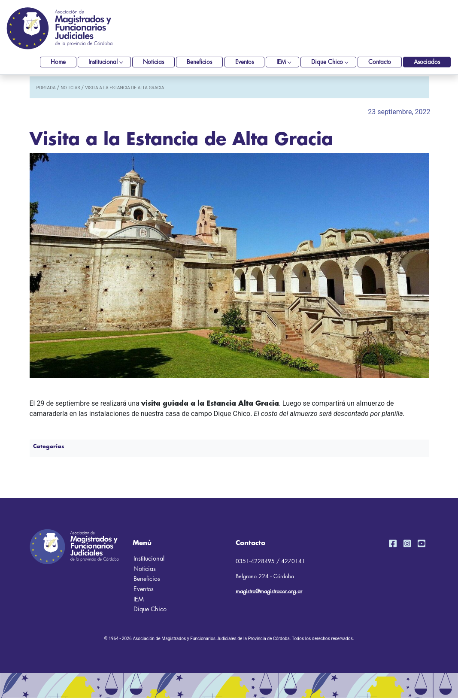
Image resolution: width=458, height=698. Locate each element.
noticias (70, 88)
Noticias (153, 62)
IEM (281, 62)
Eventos (244, 62)
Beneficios (199, 62)
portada (46, 88)
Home (58, 62)
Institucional (103, 62)
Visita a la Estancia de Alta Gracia (124, 88)
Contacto (379, 62)
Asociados (427, 62)
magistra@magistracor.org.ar (269, 591)
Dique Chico (327, 62)
